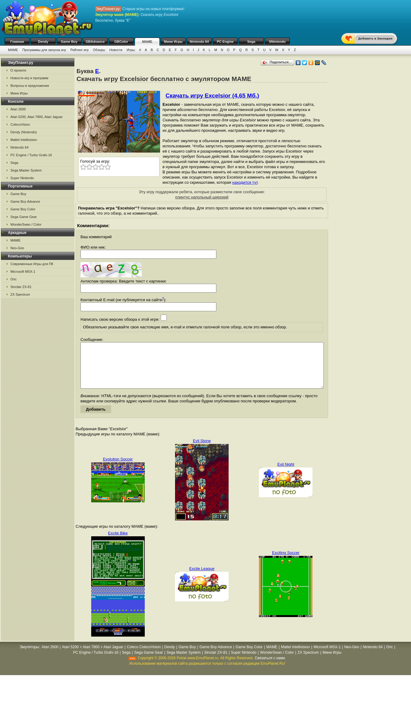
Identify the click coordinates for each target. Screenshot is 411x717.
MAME (147, 41)
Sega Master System (26, 170)
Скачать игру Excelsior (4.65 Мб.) (212, 95)
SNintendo (277, 41)
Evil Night (285, 473)
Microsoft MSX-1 (22, 271)
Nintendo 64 (199, 41)
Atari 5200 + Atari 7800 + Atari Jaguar (92, 656)
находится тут (245, 182)
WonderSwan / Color (25, 224)
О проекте (18, 70)
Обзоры (99, 50)
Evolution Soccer (118, 468)
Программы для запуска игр (44, 50)
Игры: (131, 50)
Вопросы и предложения (29, 85)
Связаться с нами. (270, 667)
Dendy (43, 41)
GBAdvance (95, 41)
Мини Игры (173, 41)
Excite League (201, 577)
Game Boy (69, 41)
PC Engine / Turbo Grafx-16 (31, 155)
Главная (17, 41)
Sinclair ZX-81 (21, 287)
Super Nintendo (22, 178)
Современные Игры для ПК (31, 264)
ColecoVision (20, 124)
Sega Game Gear (23, 217)
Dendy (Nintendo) (23, 132)
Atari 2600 (18, 109)
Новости (115, 50)
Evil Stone (202, 450)
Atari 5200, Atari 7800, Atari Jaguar (36, 117)
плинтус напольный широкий (201, 197)
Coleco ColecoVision (144, 656)
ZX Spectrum (20, 294)
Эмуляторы (29, 656)
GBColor (121, 41)
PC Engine (225, 41)
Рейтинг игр (79, 50)
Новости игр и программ (29, 78)
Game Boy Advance (25, 201)
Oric (13, 279)
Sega (251, 41)
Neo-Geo (17, 248)
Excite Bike (118, 542)
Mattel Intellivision (23, 140)
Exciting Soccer (286, 562)
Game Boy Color (22, 209)
